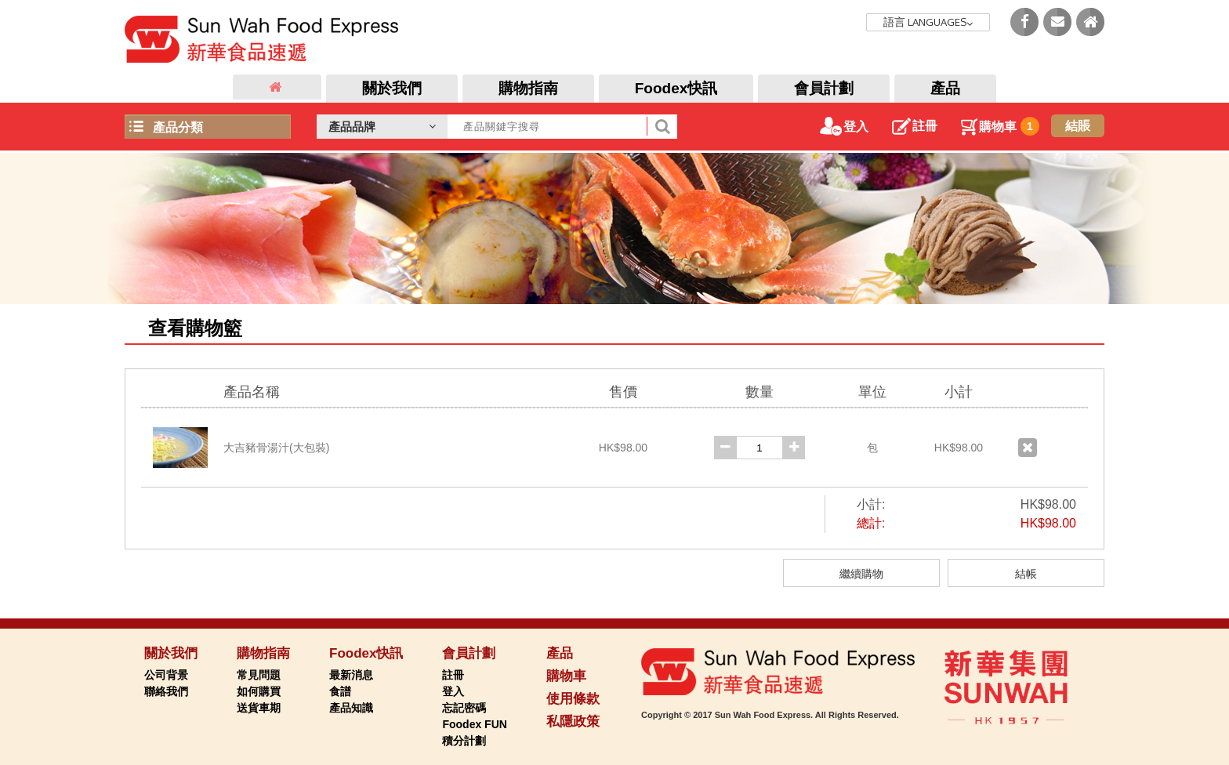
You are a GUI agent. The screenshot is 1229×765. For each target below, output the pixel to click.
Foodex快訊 (676, 88)
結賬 (1077, 125)
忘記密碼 (464, 708)
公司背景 (166, 675)
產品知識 (351, 708)
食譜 (340, 691)
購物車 (1000, 126)
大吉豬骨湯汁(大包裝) (276, 447)
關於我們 (392, 88)
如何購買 (259, 691)
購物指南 (528, 88)
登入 (844, 126)
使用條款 (573, 698)
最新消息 (351, 675)
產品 (945, 88)
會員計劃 (824, 88)
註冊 (914, 125)
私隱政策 (573, 721)
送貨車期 (259, 708)
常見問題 (259, 675)
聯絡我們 (166, 691)
